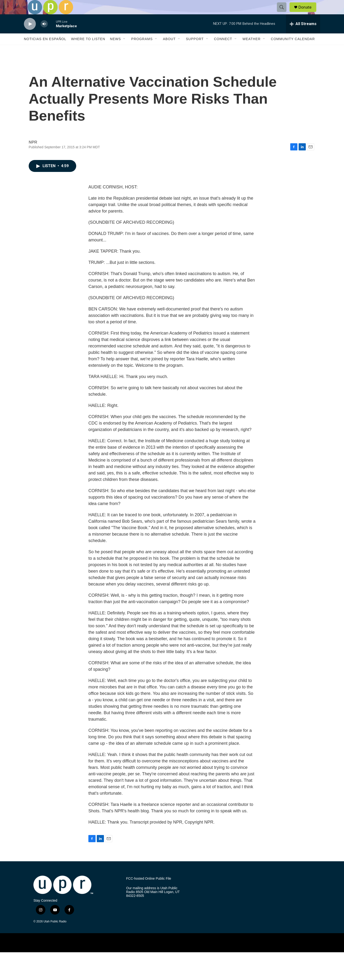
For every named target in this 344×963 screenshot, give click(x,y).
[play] (30, 34)
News (115, 50)
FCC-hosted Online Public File (148, 889)
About (169, 50)
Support (195, 50)
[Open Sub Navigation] (124, 50)
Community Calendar (293, 50)
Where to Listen (88, 50)
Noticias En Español (45, 50)
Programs (142, 50)
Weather (251, 50)
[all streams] (303, 34)
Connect (223, 50)
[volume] (44, 34)
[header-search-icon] (284, 12)
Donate (308, 12)
